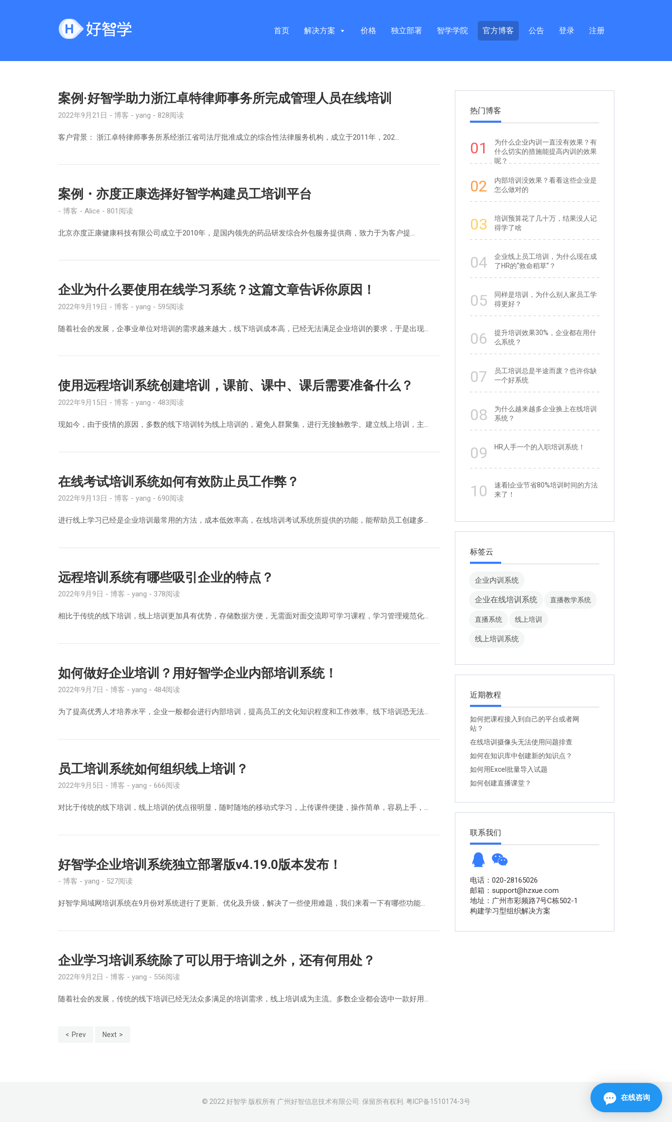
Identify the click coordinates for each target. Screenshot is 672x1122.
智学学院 (452, 30)
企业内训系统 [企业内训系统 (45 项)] (497, 580)
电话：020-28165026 (504, 880)
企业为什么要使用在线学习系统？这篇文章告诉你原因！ (216, 289)
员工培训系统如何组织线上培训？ (153, 769)
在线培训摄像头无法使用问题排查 (521, 742)
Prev (79, 1034)
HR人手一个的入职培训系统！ (539, 447)
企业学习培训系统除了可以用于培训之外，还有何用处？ (216, 960)
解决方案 (325, 30)
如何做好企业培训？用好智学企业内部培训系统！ (197, 673)
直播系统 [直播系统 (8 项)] (488, 619)
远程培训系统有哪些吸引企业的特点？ (166, 577)
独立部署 (406, 30)
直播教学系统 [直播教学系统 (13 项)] (570, 600)
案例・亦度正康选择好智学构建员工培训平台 (185, 194)
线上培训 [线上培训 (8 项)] (528, 619)
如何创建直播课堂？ (500, 783)
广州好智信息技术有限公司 (318, 1101)
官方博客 (498, 30)
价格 (368, 30)
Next (109, 1034)
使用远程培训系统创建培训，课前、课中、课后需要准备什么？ (235, 385)
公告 (536, 30)
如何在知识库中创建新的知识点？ (521, 756)
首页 (281, 30)
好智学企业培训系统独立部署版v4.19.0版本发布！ (200, 864)
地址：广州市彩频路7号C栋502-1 (524, 900)
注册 (597, 30)
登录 (566, 30)
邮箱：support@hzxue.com (514, 890)
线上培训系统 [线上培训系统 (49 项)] (497, 639)
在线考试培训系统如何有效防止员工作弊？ (178, 481)
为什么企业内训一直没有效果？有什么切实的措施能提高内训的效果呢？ (545, 151)
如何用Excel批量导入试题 (509, 769)
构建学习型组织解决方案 (510, 911)
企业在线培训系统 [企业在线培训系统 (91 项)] (506, 599)
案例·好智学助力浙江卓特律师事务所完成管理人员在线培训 (225, 98)
